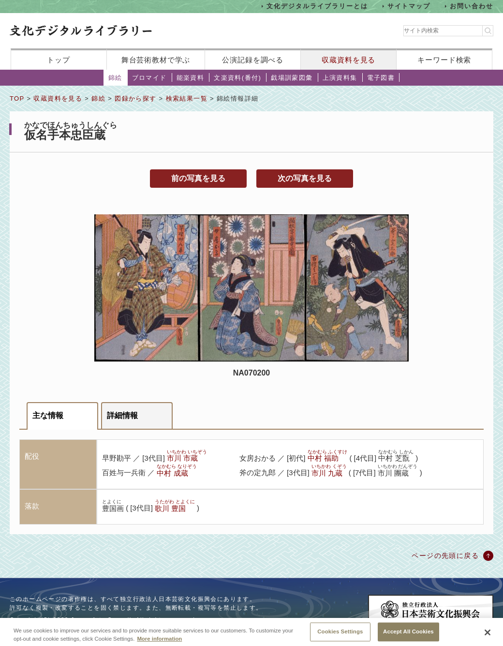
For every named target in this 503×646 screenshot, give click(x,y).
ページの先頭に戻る (445, 555)
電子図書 (381, 77)
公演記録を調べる (252, 60)
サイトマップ (409, 6)
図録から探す (135, 98)
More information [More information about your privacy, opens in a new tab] (159, 643)
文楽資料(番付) (237, 77)
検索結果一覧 (186, 98)
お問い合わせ (471, 6)
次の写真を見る (305, 178)
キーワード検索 (444, 60)
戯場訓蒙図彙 (291, 77)
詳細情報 (122, 415)
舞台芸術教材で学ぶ (156, 60)
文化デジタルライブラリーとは (317, 6)
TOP (17, 98)
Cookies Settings (340, 636)
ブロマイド (149, 77)
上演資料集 (340, 77)
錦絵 (115, 77)
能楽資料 (191, 77)
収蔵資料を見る (348, 60)
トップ (58, 60)
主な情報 (47, 415)
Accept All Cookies (408, 636)
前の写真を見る (198, 178)
